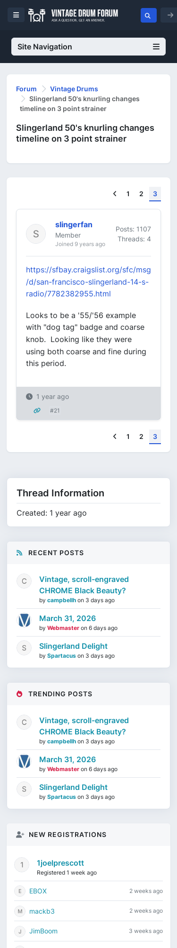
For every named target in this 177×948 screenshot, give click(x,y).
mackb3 (42, 911)
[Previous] (115, 194)
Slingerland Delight (73, 646)
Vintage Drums (74, 89)
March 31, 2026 (67, 618)
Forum (26, 89)
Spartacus (62, 655)
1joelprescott (60, 863)
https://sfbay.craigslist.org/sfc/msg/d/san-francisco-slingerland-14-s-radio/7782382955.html (88, 281)
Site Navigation (88, 46)
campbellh (62, 600)
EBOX (38, 891)
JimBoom (43, 931)
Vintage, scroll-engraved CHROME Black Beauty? (84, 584)
